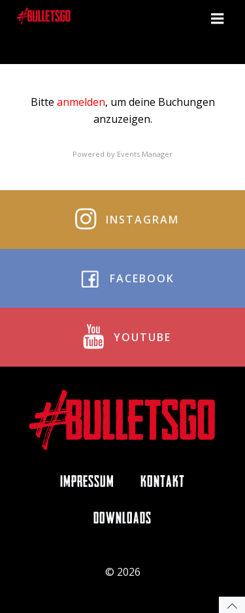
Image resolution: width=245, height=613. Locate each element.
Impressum (87, 483)
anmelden (81, 102)
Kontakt (162, 483)
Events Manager (144, 154)
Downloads (122, 519)
